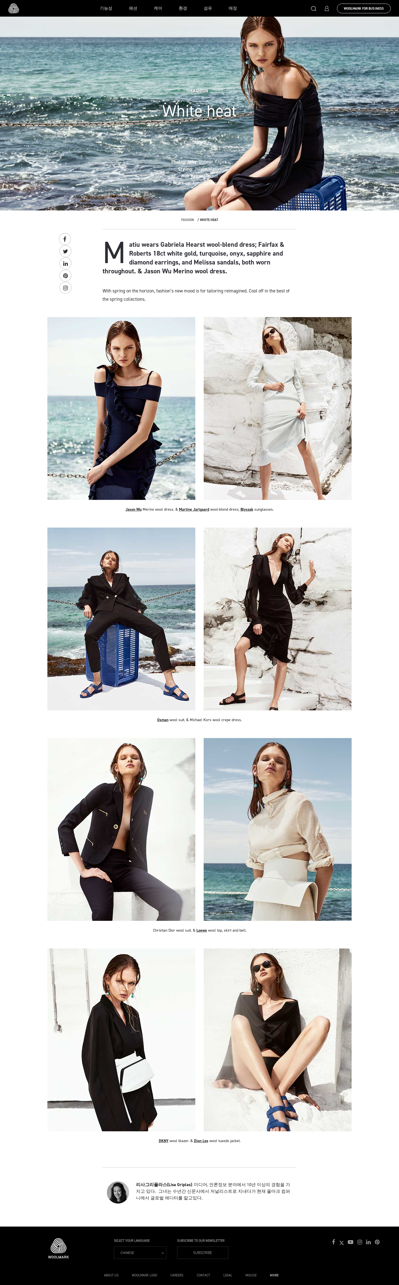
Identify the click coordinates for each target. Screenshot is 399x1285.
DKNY (163, 1140)
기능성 (106, 8)
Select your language (132, 1240)
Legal (227, 1275)
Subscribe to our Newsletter (200, 1240)
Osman (162, 720)
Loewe (201, 930)
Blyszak (247, 509)
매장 (233, 8)
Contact (203, 1275)
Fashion (187, 220)
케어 (158, 8)
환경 (183, 8)
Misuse (251, 1275)
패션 (133, 8)
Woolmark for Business (364, 8)
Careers (176, 1275)
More (274, 1275)
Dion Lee (201, 1140)
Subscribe (202, 1252)
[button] (313, 8)
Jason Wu (134, 509)
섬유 (208, 8)
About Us (111, 1275)
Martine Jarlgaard (194, 509)
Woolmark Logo (144, 1275)
